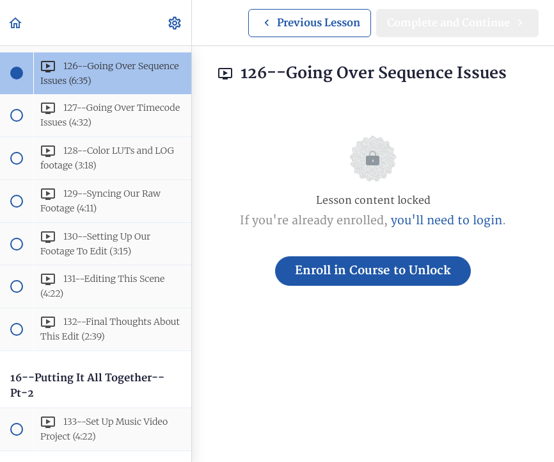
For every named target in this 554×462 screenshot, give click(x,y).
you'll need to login (446, 220)
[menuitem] (175, 22)
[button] (16, 22)
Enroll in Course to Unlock (373, 270)
